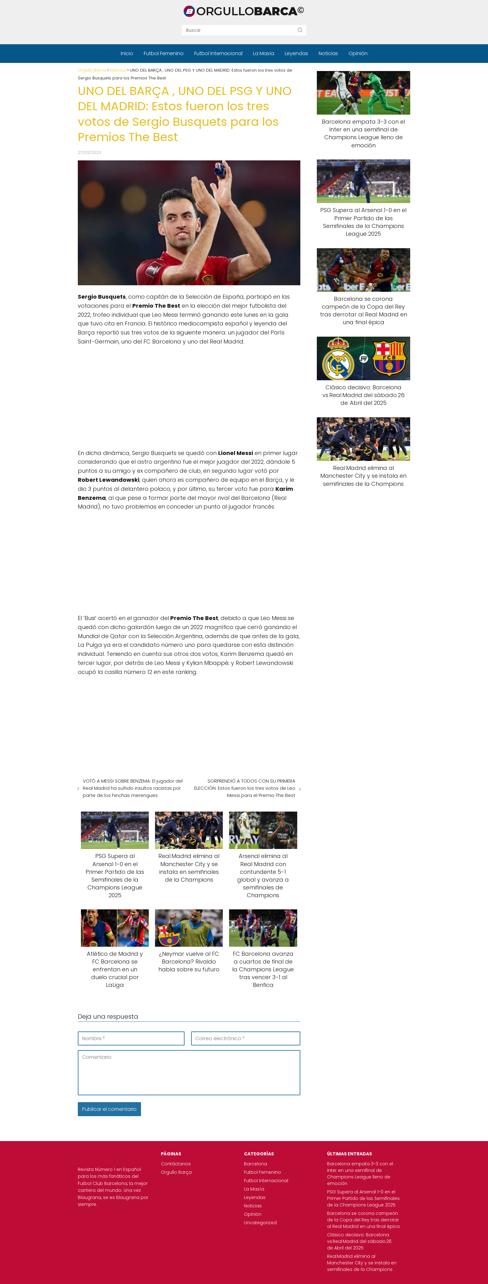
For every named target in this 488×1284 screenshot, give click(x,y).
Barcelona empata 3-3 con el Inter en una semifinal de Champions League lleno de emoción (360, 1174)
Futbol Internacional (218, 53)
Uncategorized (260, 1223)
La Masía (263, 53)
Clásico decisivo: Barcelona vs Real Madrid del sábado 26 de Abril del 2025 (359, 1241)
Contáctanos (176, 1164)
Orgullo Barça (176, 1172)
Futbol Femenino (164, 53)
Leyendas (296, 53)
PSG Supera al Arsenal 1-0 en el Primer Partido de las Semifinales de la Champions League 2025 (363, 1198)
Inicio (127, 53)
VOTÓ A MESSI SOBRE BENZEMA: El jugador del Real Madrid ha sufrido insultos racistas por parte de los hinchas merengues (133, 788)
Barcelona (255, 1164)
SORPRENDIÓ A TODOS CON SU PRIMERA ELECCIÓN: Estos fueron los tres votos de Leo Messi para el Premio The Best (244, 788)
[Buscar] (300, 30)
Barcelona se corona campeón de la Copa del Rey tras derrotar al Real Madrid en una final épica (363, 1220)
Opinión (358, 53)
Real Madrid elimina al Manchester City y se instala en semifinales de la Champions (361, 1262)
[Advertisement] (189, 396)
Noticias (328, 53)
